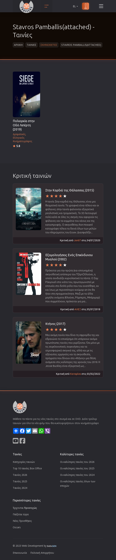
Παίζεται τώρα (21, 514)
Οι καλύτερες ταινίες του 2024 (77, 474)
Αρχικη (18, 44)
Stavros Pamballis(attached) (81, 44)
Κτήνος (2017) (55, 323)
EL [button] (76, 6)
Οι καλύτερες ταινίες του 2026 (77, 462)
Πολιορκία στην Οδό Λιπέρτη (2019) (24, 125)
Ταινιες (31, 44)
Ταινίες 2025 (20, 481)
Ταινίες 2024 (20, 487)
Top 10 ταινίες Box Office (27, 468)
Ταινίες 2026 (20, 474)
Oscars (17, 527)
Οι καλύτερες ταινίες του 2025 (77, 468)
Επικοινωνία (20, 552)
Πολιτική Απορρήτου (42, 552)
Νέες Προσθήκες (22, 520)
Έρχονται (25, 507)
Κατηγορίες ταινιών (24, 462)
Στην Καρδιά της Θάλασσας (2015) (69, 190)
